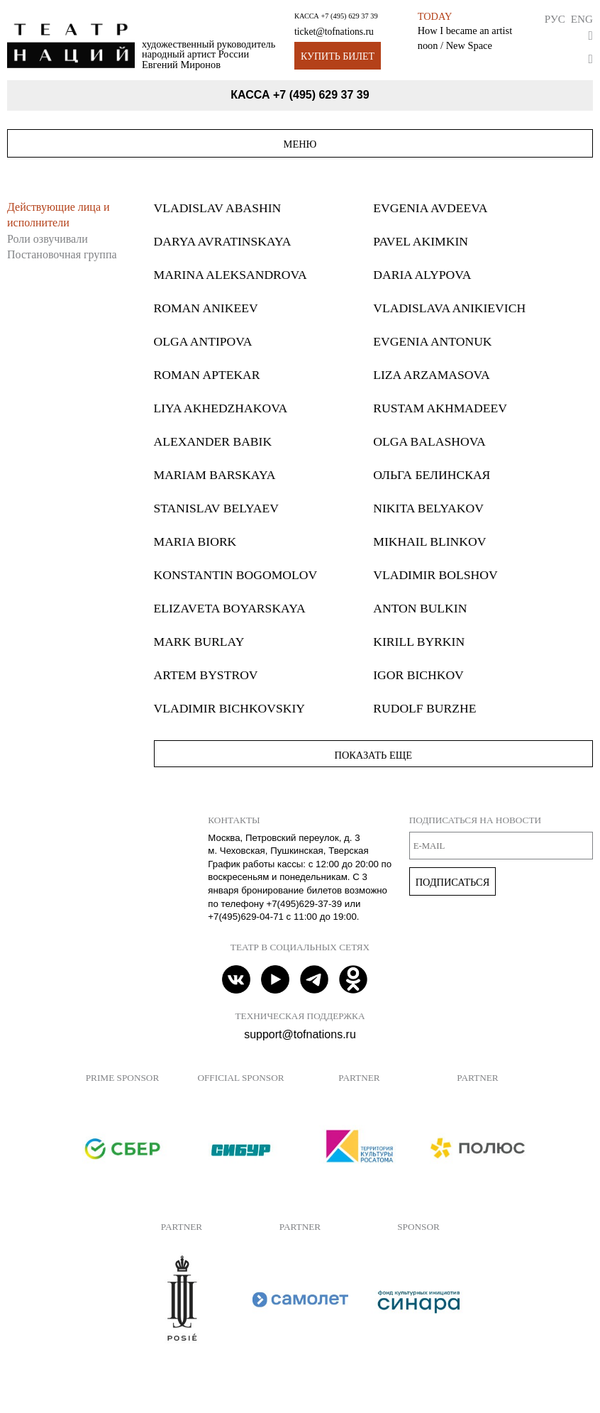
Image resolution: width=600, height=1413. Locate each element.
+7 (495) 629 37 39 (349, 16)
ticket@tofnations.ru (334, 31)
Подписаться (453, 882)
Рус (555, 19)
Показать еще (373, 755)
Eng (582, 19)
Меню (300, 144)
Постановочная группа (62, 254)
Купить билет (337, 56)
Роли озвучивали (47, 239)
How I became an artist (465, 30)
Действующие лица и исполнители (58, 215)
